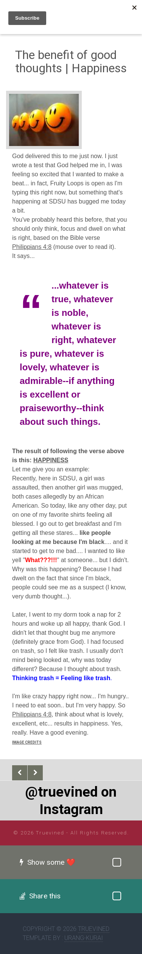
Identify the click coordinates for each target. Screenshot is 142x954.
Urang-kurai (83, 938)
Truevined (93, 928)
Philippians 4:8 (31, 247)
